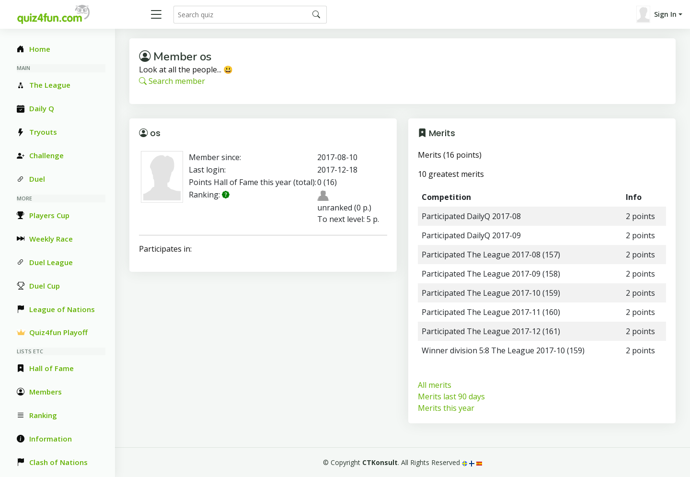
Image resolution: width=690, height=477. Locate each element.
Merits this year (446, 408)
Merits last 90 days (451, 396)
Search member (172, 81)
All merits (434, 385)
